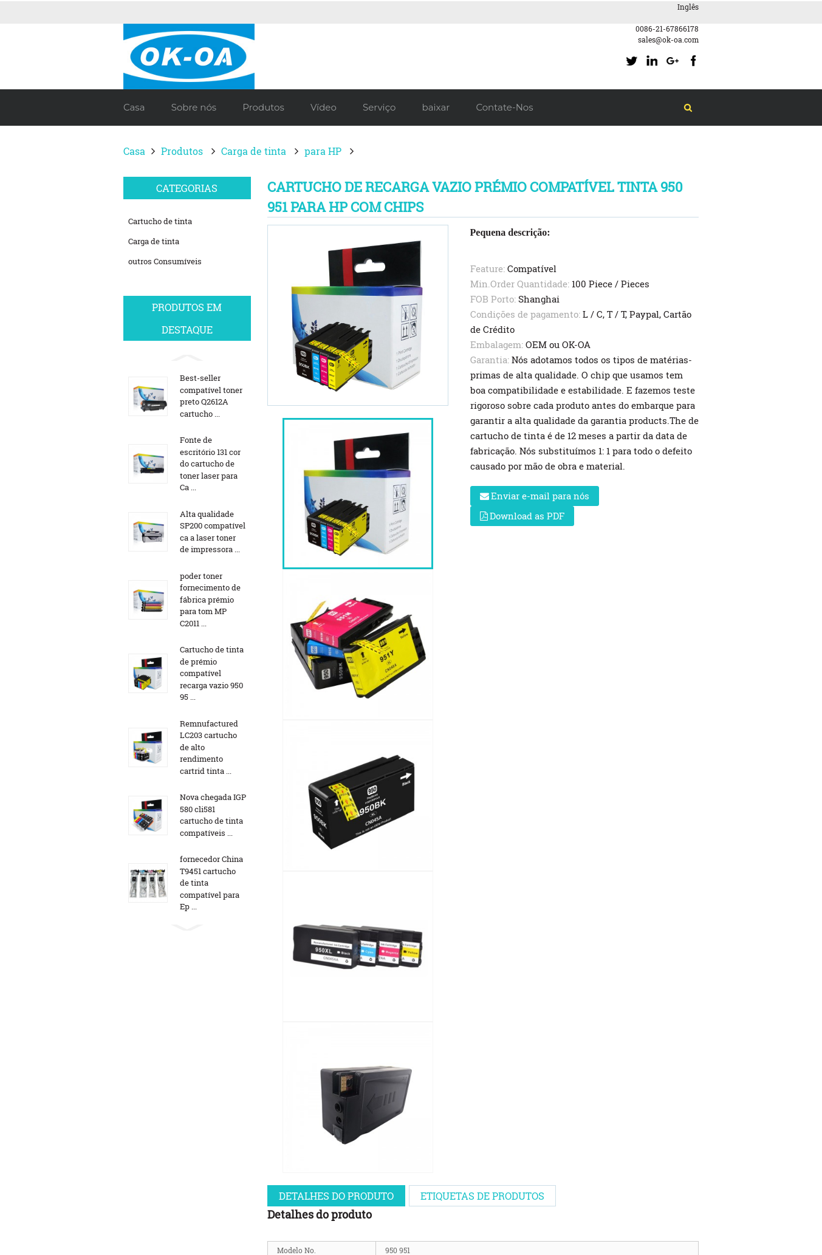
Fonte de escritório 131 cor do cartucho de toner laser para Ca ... (210, 463)
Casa (134, 151)
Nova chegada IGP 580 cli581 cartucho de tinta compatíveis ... (213, 815)
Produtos (182, 151)
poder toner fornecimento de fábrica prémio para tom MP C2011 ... (210, 599)
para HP (322, 151)
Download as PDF (527, 516)
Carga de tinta (253, 151)
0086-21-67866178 (667, 28)
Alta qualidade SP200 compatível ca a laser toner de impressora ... (212, 531)
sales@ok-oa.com (668, 39)
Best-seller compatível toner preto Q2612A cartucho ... (211, 395)
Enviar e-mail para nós (540, 496)
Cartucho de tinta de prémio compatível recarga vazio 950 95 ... (212, 673)
